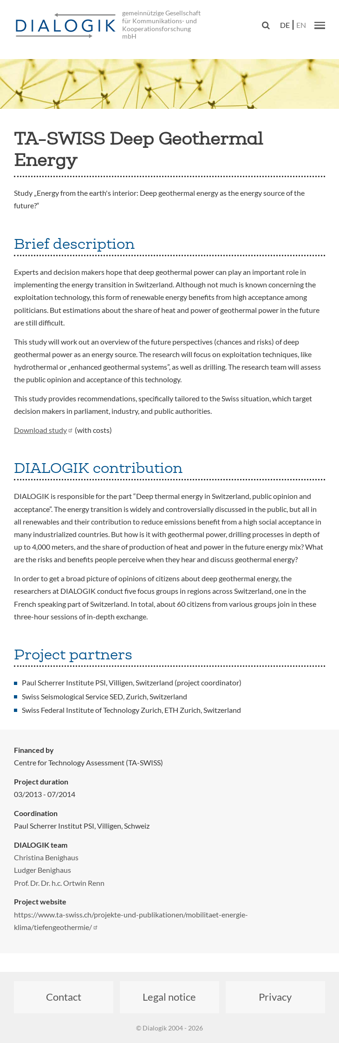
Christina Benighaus (46, 857)
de (285, 24)
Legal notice (169, 996)
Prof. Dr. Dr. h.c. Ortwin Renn (59, 882)
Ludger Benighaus (42, 869)
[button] (319, 25)
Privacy (275, 996)
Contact (63, 996)
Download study (43, 429)
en (301, 24)
